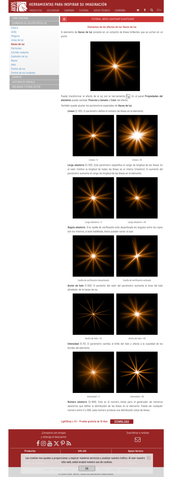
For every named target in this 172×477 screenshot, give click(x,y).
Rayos (14, 60)
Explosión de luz (19, 56)
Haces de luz (17, 44)
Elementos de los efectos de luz (29, 23)
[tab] (34, 18)
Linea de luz (17, 40)
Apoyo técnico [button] (102, 10)
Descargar (53, 10)
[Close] (148, 458)
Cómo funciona (20, 18)
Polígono (15, 36)
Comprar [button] (69, 10)
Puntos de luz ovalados (23, 72)
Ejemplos (16, 77)
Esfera (14, 28)
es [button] (159, 10)
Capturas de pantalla (23, 82)
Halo (13, 64)
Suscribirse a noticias (138, 436)
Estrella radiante (20, 52)
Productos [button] (36, 10)
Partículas (16, 48)
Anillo (14, 32)
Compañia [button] (120, 10)
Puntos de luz (18, 69)
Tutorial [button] (84, 10)
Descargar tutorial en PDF (26, 87)
